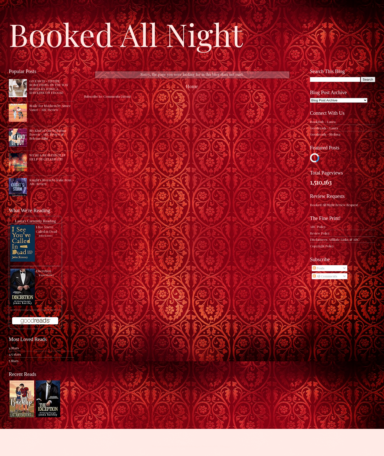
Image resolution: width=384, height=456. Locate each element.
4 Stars (14, 348)
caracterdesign (189, 446)
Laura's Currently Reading (35, 221)
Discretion (43, 271)
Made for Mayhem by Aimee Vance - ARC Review (50, 107)
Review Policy (320, 233)
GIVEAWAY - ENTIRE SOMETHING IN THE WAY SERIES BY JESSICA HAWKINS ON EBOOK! (48, 87)
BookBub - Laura (323, 122)
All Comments (325, 276)
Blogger (226, 446)
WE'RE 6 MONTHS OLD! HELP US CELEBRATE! (47, 157)
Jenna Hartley (46, 275)
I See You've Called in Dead (46, 229)
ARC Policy (318, 226)
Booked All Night (126, 34)
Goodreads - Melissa (325, 134)
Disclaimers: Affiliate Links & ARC (334, 239)
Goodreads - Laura (324, 128)
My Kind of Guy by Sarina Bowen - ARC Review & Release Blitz (47, 134)
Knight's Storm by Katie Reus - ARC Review (51, 182)
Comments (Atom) (117, 96)
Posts (319, 268)
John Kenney (46, 235)
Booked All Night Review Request (334, 205)
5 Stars (14, 361)
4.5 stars (15, 354)
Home (192, 86)
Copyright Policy (322, 246)
